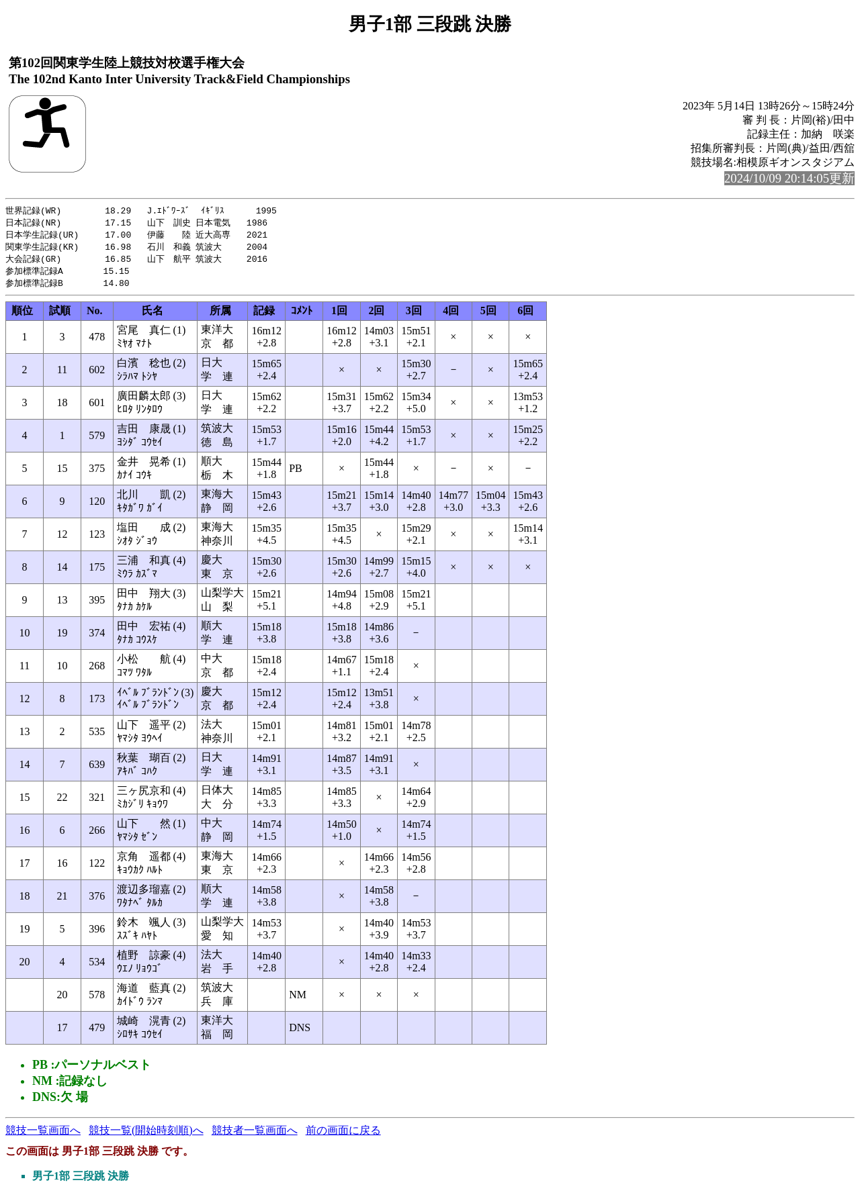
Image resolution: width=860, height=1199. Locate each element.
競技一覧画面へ (43, 1135)
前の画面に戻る (343, 1135)
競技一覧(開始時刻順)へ (146, 1135)
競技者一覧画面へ (255, 1135)
